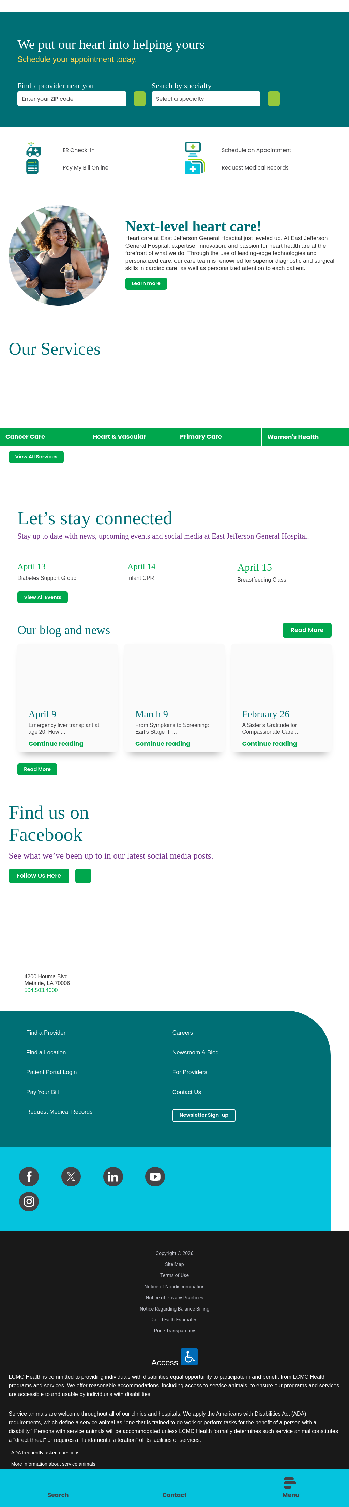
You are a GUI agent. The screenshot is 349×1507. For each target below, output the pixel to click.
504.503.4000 (41, 996)
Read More (306, 630)
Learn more (150, 283)
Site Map (174, 1270)
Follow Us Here (39, 881)
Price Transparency (174, 1337)
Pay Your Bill (42, 1098)
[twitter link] (71, 1183)
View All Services (43, 453)
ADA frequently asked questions (45, 1459)
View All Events (49, 596)
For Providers (189, 1078)
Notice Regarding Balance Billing (174, 1314)
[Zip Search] (138, 98)
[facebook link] (29, 1183)
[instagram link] (29, 1207)
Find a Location (46, 1059)
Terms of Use (174, 1281)
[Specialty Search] (272, 98)
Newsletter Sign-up (211, 1122)
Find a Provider (45, 1039)
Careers (182, 1039)
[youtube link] (155, 1183)
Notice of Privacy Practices (174, 1303)
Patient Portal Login (51, 1078)
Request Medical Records (59, 1118)
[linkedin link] (113, 1183)
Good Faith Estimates (175, 1325)
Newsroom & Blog (195, 1059)
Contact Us (186, 1098)
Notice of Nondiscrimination (175, 1292)
